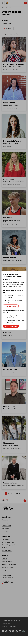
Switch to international (10, 326)
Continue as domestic (11, 306)
